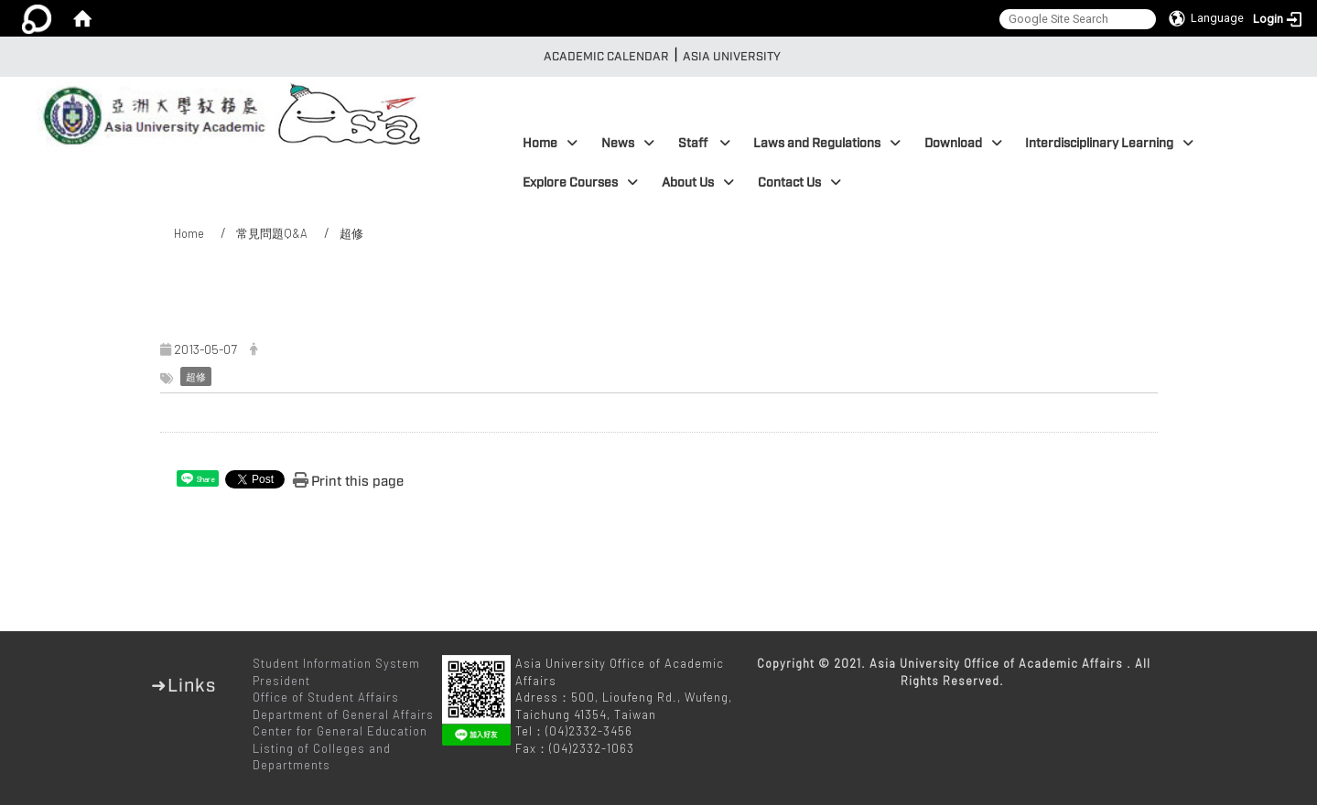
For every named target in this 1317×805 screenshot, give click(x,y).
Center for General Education (340, 731)
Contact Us (799, 182)
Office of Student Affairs (326, 697)
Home (550, 143)
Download (963, 143)
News (627, 143)
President (281, 680)
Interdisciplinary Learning (1109, 143)
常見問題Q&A (272, 233)
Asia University (732, 56)
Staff (704, 143)
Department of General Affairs (343, 714)
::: (530, 56)
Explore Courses (580, 182)
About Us (698, 182)
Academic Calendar (606, 56)
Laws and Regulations (827, 143)
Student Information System (336, 663)
